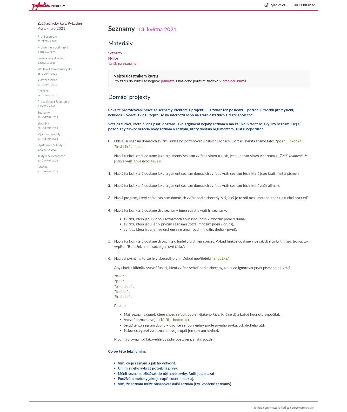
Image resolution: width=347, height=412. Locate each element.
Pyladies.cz (275, 5)
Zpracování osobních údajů (297, 409)
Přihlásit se (304, 5)
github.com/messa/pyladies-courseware (279, 404)
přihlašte (167, 81)
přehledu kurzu (233, 81)
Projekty (58, 5)
